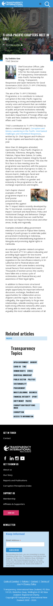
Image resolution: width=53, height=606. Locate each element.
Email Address (13, 540)
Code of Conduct (11, 581)
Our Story (8, 475)
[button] (40, 3)
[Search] (49, 4)
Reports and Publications (15, 480)
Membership (9, 498)
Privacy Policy (29, 584)
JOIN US (11, 513)
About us (7, 469)
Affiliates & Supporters (14, 504)
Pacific (9, 338)
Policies (25, 581)
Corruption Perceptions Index (17, 485)
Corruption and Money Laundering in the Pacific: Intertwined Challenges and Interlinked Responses (26, 131)
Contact (7, 438)
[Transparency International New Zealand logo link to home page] (13, 3)
